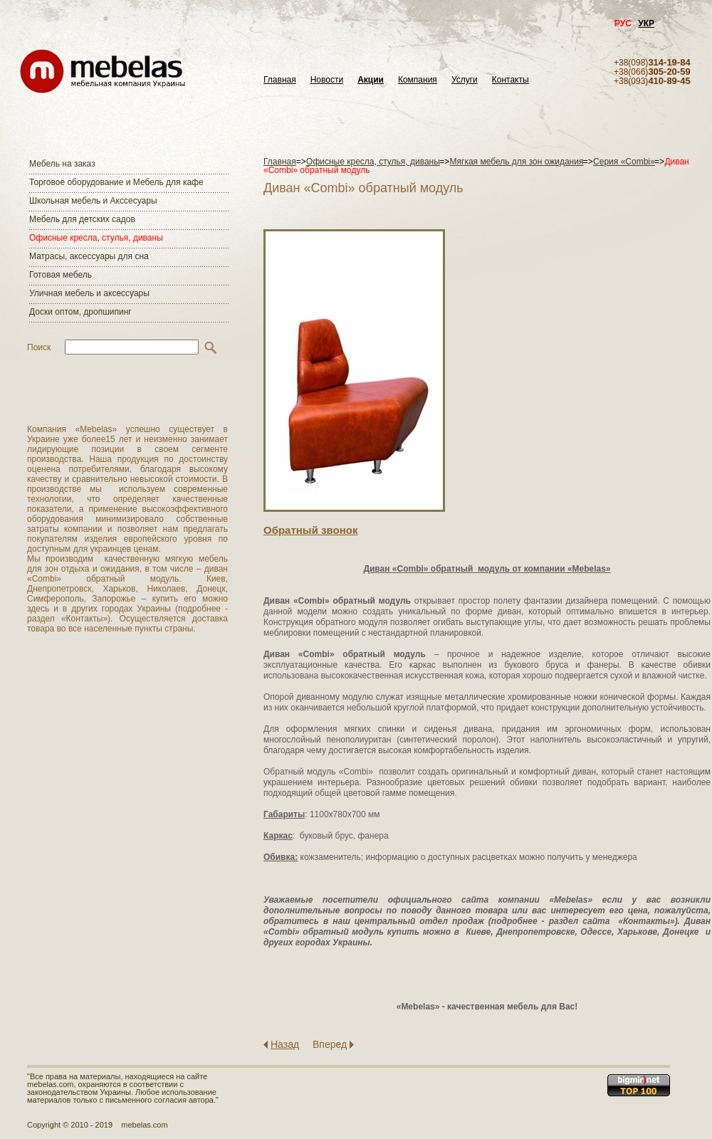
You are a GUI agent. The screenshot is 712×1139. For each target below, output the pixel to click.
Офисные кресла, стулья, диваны (96, 238)
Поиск (39, 347)
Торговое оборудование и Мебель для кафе (116, 182)
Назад (285, 1044)
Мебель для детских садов (82, 219)
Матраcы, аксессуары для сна (89, 256)
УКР (646, 23)
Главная (279, 80)
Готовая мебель (60, 275)
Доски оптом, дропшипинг (80, 312)
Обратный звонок (310, 530)
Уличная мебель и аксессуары (89, 293)
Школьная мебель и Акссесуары (93, 201)
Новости (326, 80)
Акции (370, 80)
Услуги (464, 80)
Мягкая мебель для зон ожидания (517, 162)
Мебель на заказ (62, 164)
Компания (417, 80)
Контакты (510, 80)
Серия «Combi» (624, 162)
